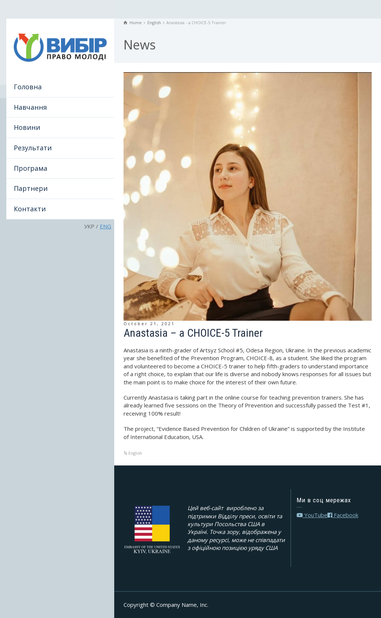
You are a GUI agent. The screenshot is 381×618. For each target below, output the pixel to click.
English (135, 453)
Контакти (30, 208)
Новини (27, 127)
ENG (105, 226)
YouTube (312, 515)
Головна (28, 86)
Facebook (342, 515)
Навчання (30, 107)
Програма (30, 168)
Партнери (31, 188)
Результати (33, 147)
